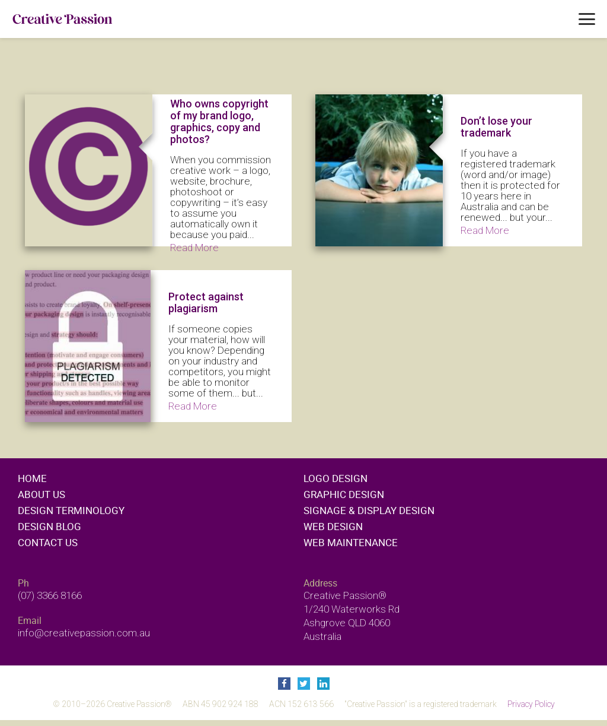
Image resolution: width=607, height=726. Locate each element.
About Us (41, 494)
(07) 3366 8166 (50, 595)
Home (32, 478)
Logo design (336, 478)
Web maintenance (351, 542)
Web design (333, 526)
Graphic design (344, 494)
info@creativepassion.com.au (84, 633)
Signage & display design (369, 510)
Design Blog (49, 526)
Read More (194, 247)
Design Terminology (71, 510)
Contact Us (48, 542)
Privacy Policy (531, 704)
